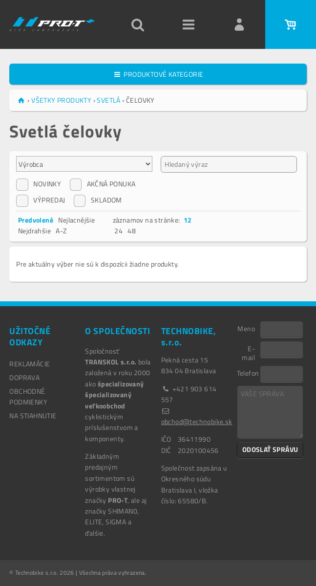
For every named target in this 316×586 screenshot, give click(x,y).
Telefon (248, 373)
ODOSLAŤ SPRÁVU (270, 449)
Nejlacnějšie (76, 220)
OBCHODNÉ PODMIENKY (28, 396)
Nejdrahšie (34, 230)
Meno (246, 328)
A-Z (61, 230)
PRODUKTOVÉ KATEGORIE (158, 74)
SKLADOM (98, 200)
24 (118, 230)
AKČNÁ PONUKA (103, 184)
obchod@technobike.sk (196, 421)
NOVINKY (38, 184)
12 (188, 220)
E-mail (248, 352)
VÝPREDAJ (40, 200)
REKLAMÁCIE (29, 364)
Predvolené (35, 220)
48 (131, 230)
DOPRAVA (24, 377)
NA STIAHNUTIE (32, 415)
